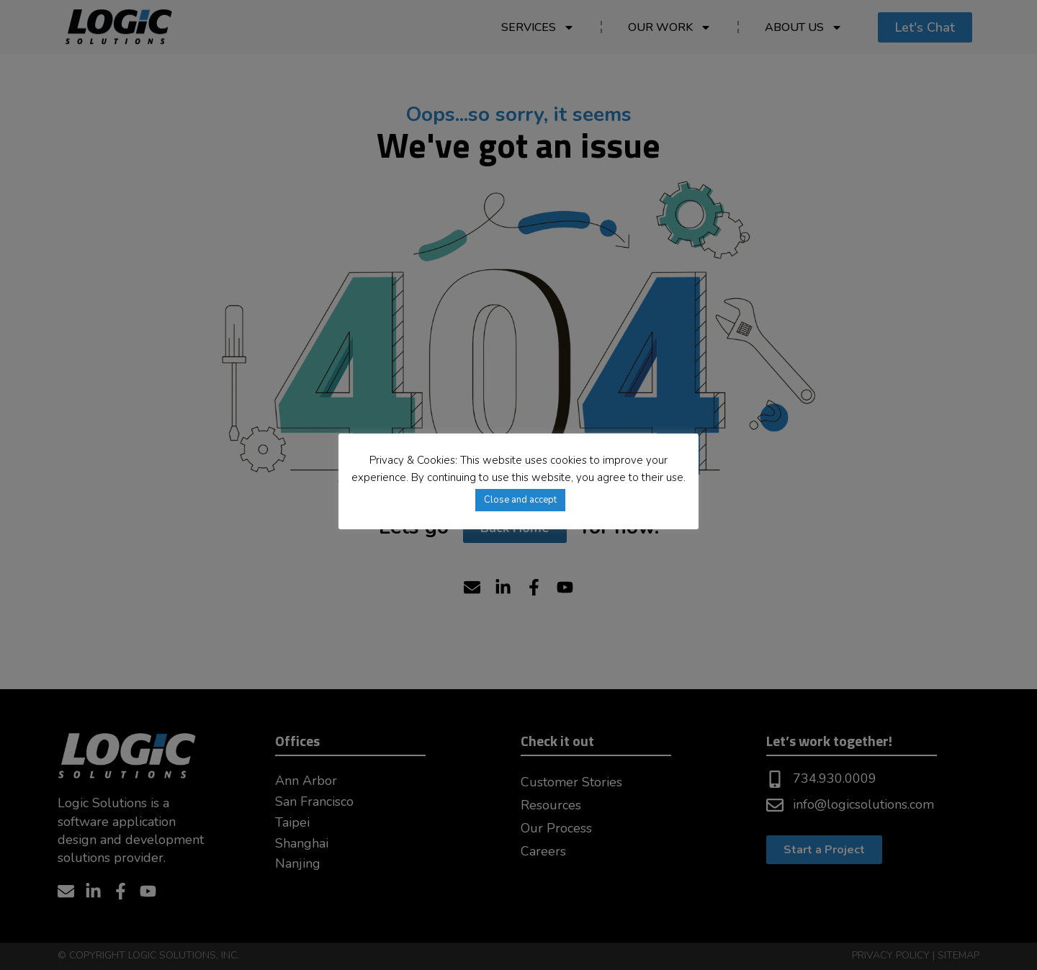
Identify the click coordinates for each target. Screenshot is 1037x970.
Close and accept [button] (520, 499)
